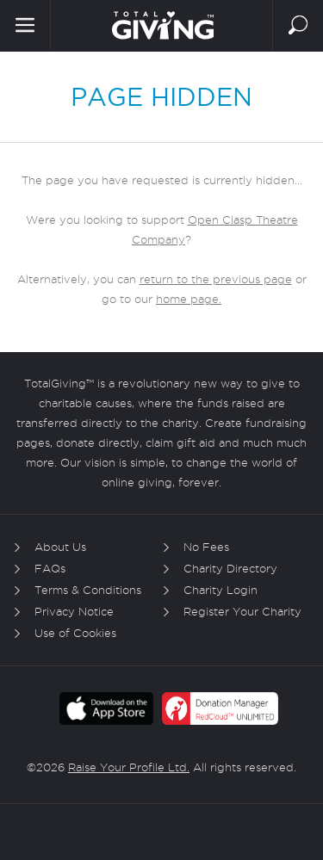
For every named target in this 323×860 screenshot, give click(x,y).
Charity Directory (230, 568)
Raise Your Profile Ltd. (128, 767)
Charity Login (220, 590)
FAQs (49, 568)
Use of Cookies (75, 633)
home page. (188, 299)
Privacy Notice (74, 611)
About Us (60, 547)
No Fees (206, 547)
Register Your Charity (242, 611)
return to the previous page (216, 279)
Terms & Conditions (87, 590)
